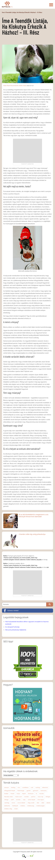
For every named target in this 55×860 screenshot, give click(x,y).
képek (24, 793)
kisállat (6, 793)
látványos (31, 793)
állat (38, 802)
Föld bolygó (20, 790)
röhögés (48, 796)
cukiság (37, 787)
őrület (16, 808)
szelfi (12, 799)
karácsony (44, 790)
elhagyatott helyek (9, 790)
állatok (48, 802)
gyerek (29, 790)
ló (36, 793)
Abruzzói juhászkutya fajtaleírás (15, 630)
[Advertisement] (27, 151)
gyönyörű (35, 790)
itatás (24, 85)
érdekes (22, 805)
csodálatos (25, 787)
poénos (33, 796)
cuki (32, 787)
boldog (13, 787)
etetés (21, 85)
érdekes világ (8, 808)
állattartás (7, 805)
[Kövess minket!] (27, 610)
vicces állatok (21, 802)
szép (24, 799)
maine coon (18, 796)
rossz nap (40, 796)
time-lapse (41, 799)
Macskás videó (8, 796)
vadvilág (6, 802)
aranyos (6, 787)
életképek (15, 805)
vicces (13, 802)
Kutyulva (7, 4)
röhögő (6, 799)
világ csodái (31, 802)
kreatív (12, 793)
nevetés (26, 796)
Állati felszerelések (12, 85)
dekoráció (45, 787)
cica (19, 787)
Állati (4, 85)
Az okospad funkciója (12, 627)
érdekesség (30, 805)
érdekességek (40, 805)
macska (41, 793)
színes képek (31, 799)
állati (42, 802)
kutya (18, 793)
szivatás (18, 799)
